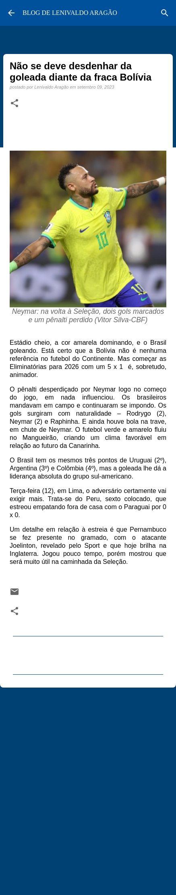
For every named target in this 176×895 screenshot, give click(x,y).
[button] (14, 103)
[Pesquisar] (165, 13)
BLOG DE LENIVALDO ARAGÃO (70, 12)
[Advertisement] (88, 788)
